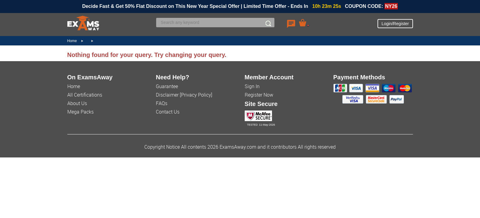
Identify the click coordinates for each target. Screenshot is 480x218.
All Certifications (84, 94)
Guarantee (167, 86)
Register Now (259, 94)
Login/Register (395, 23)
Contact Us (168, 111)
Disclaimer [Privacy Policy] (184, 94)
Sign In (252, 86)
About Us (77, 103)
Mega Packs (80, 111)
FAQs (161, 103)
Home (72, 41)
